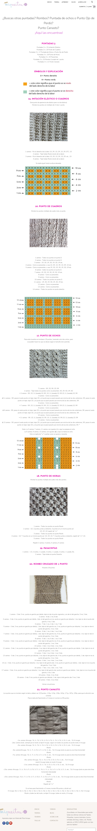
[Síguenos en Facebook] (3, 823)
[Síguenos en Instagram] (7, 823)
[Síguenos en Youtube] (10, 823)
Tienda (56, 2)
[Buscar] (92, 2)
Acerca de (82, 2)
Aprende (65, 2)
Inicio (49, 2)
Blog (74, 2)
